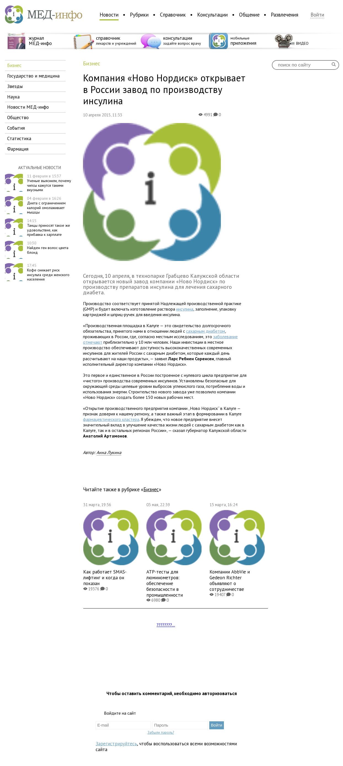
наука (13, 97)
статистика (19, 138)
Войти (317, 15)
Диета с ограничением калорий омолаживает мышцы (46, 205)
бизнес (14, 65)
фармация (17, 149)
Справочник (173, 14)
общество (18, 117)
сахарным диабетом (205, 331)
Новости (109, 14)
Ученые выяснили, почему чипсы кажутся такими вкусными (49, 183)
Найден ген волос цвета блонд (47, 248)
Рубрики (139, 14)
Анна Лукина (109, 452)
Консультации (212, 14)
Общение (249, 14)
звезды (15, 86)
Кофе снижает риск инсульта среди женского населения (48, 272)
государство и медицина (33, 76)
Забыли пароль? (161, 732)
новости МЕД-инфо (28, 107)
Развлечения (284, 14)
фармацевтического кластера (111, 419)
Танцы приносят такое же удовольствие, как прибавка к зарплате (48, 227)
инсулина (184, 309)
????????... (166, 625)
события (16, 128)
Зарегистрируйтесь (116, 743)
